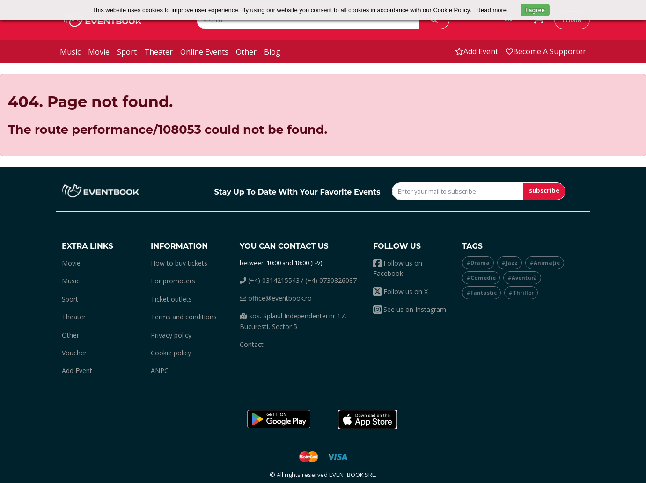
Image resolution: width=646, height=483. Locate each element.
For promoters (173, 280)
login (572, 20)
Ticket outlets (171, 299)
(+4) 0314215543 (270, 280)
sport (127, 52)
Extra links (87, 246)
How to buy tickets (179, 263)
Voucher (74, 352)
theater (158, 52)
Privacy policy (171, 335)
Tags (472, 246)
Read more (492, 10)
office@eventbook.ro (276, 298)
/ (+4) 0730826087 (329, 280)
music (70, 52)
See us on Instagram (409, 309)
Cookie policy (171, 352)
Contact (252, 344)
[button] (278, 419)
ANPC (160, 370)
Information (179, 246)
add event (476, 51)
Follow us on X (400, 291)
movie (99, 52)
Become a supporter (546, 51)
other (246, 52)
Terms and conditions (184, 316)
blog (272, 52)
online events (204, 52)
